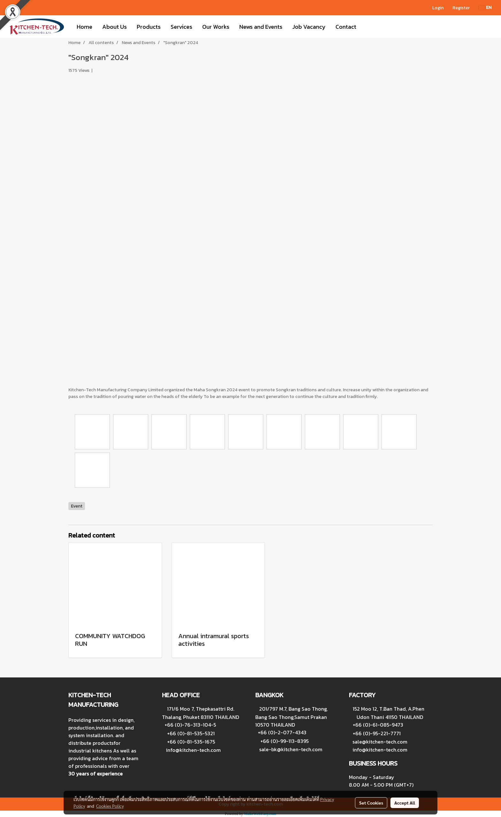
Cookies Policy (110, 806)
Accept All (404, 803)
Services (181, 26)
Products (149, 26)
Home (84, 26)
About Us (114, 26)
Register (461, 7)
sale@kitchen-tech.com (379, 741)
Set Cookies (371, 803)
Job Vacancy (309, 26)
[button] (366, 26)
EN (485, 7)
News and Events (260, 26)
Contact (345, 26)
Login (437, 7)
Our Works (215, 26)
